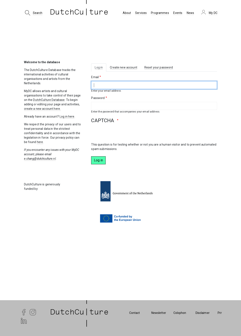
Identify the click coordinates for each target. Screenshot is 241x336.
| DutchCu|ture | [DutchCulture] (79, 313)
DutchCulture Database (49, 100)
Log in (99, 67)
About (127, 13)
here (40, 142)
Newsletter (158, 313)
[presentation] (123, 134)
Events (177, 13)
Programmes (160, 13)
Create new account (123, 67)
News (190, 13)
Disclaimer (203, 313)
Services (141, 13)
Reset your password (158, 67)
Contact (134, 313)
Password (98, 98)
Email (95, 77)
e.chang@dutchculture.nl (40, 158)
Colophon (179, 313)
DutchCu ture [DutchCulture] (79, 13)
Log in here (67, 116)
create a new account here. (42, 108)
